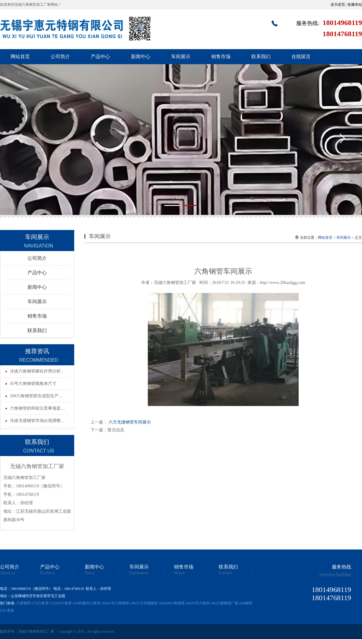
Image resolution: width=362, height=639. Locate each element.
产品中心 (100, 56)
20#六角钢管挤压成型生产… (36, 396)
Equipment (138, 573)
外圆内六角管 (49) (93, 603)
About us (7, 573)
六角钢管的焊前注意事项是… (37, 408)
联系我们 (261, 56)
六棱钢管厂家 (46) (231, 603)
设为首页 (338, 4)
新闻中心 (140, 56)
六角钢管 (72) (27, 603)
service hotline (335, 574)
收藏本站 (355, 4)
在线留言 (301, 56)
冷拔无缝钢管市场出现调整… (37, 420)
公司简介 (60, 56)
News (89, 573)
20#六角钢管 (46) (178, 603)
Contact (225, 573)
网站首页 (20, 56)
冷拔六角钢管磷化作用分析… (37, 371)
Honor (179, 573)
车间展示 (180, 56)
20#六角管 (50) (67, 603)
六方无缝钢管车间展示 (130, 422)
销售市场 (220, 56)
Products (47, 573)
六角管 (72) (47, 603)
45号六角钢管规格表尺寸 (33, 383)
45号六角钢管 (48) (121, 603)
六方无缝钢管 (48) (150, 603)
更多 (10, 610)
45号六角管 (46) (204, 603)
